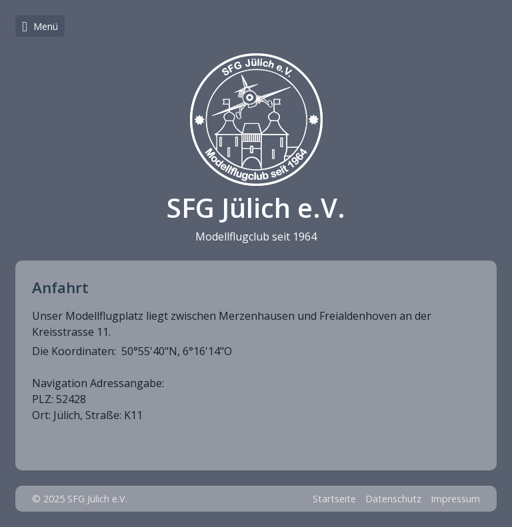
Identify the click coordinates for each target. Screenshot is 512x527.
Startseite (334, 498)
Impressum (455, 498)
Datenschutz (393, 498)
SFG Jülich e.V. (256, 207)
